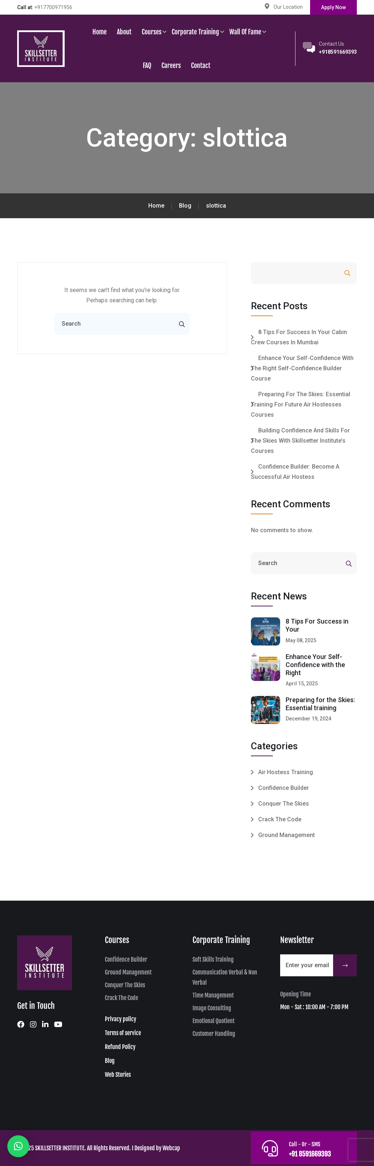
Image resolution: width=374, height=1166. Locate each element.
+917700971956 (53, 7)
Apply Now (333, 7)
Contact (200, 65)
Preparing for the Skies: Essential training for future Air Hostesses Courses (300, 404)
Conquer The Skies (125, 985)
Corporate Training (195, 32)
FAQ (147, 65)
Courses (151, 32)
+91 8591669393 (310, 1153)
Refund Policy (120, 1046)
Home (99, 32)
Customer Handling (213, 1033)
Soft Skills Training (213, 959)
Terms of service (123, 1033)
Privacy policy (120, 1019)
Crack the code (279, 819)
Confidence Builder (283, 787)
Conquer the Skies (283, 803)
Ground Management (286, 835)
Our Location (288, 7)
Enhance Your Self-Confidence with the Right (315, 664)
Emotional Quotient (213, 1021)
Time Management (213, 995)
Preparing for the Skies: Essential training (320, 704)
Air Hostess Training (285, 772)
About (124, 32)
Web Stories (118, 1074)
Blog (110, 1060)
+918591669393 (338, 52)
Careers (171, 65)
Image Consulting (211, 1008)
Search (327, 273)
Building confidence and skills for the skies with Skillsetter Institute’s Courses (300, 440)
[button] (18, 1146)
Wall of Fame (245, 32)
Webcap (171, 1148)
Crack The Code (121, 998)
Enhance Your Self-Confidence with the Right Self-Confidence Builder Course (302, 368)
